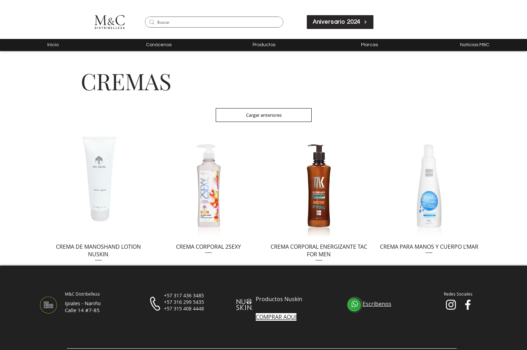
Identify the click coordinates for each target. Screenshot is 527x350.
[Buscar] (213, 22)
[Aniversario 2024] (340, 22)
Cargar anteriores (264, 115)
